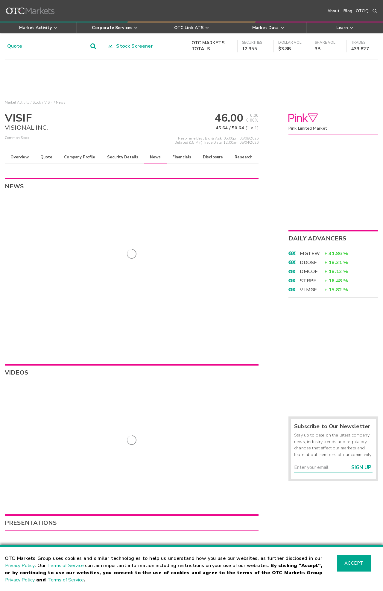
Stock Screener (130, 46)
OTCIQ (362, 11)
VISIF (48, 102)
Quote (46, 157)
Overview (19, 157)
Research (244, 157)
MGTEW (310, 253)
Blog (348, 11)
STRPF (308, 281)
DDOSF (308, 262)
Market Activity (17, 102)
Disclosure (213, 157)
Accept (354, 563)
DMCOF (308, 271)
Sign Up (361, 467)
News (155, 157)
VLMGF (308, 290)
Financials (181, 157)
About (333, 11)
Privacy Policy (20, 565)
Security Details (122, 157)
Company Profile (79, 157)
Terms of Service (65, 565)
